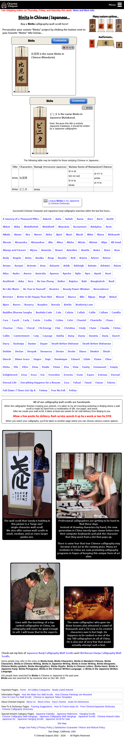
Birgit (102, 296)
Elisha (6, 367)
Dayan (44, 343)
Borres (17, 304)
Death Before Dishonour (97, 343)
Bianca (72, 296)
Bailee (61, 281)
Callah (81, 312)
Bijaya (91, 296)
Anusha (62, 257)
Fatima (43, 390)
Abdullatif (48, 226)
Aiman (18, 234)
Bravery (29, 304)
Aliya (104, 242)
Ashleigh (79, 265)
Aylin (78, 273)
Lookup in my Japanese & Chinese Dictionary (63, 202)
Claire (92, 328)
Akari (69, 234)
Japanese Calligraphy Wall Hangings (57, 716)
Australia (40, 273)
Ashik (66, 265)
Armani (19, 265)
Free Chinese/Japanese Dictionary (97, 706)
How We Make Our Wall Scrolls (37, 694)
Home (23, 689)
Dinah (106, 351)
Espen (90, 374)
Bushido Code (44, 312)
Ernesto (68, 374)
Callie (92, 312)
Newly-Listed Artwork (62, 689)
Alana (100, 234)
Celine (59, 320)
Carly (26, 320)
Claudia (104, 328)
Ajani (59, 234)
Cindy (82, 328)
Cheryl (31, 328)
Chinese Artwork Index (108, 716)
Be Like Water (11, 289)
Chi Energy (44, 328)
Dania (81, 335)
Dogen (37, 359)
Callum (103, 312)
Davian (32, 343)
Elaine (98, 359)
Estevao (102, 374)
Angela (17, 257)
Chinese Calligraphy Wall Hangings (19, 716)
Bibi (82, 296)
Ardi (73, 257)
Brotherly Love (84, 304)
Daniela (93, 335)
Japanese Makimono (67, 714)
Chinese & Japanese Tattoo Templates (52, 697)
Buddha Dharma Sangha (17, 312)
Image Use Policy (28, 727)
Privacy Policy (45, 727)
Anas (117, 250)
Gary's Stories (59, 702)
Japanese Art (8, 719)
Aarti (100, 218)
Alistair (93, 242)
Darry (6, 343)
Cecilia (48, 320)
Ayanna (54, 273)
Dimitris (94, 351)
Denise (60, 351)
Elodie (45, 367)
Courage (47, 335)
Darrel (116, 335)
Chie (57, 328)
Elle (16, 367)
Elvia (75, 367)
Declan (19, 351)
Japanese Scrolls (86, 716)
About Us (31, 702)
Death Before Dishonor (65, 343)
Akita (90, 234)
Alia (50, 242)
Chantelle (96, 320)
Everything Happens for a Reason (40, 382)
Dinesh (7, 359)
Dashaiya (18, 343)
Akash (79, 234)
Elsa (66, 367)
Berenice (8, 296)
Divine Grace (22, 359)
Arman (7, 265)
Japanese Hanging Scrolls (30, 719)
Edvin (87, 359)
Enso (24, 374)
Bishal (113, 296)
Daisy (71, 335)
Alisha (70, 242)
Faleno (111, 382)
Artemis (31, 265)
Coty (36, 335)
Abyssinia (63, 226)
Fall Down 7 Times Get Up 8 (19, 390)
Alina (60, 242)
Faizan (99, 382)
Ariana (83, 257)
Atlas (6, 273)
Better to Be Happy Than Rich (34, 296)
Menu (115, 5)
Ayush (97, 273)
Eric (43, 374)
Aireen (38, 234)
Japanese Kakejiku (45, 714)
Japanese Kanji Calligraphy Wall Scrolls (50, 653)
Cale (58, 312)
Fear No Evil (58, 390)
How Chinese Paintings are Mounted (73, 694)
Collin (6, 335)
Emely (86, 367)
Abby (17, 226)
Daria (105, 335)
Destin (71, 351)
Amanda (46, 250)
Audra (16, 273)
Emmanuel (99, 367)
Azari (108, 273)
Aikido (6, 234)
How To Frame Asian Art (66, 706)
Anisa (28, 257)
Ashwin (92, 265)
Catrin (36, 320)
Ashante (54, 265)
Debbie (7, 351)
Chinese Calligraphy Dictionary (17, 709)
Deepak (31, 351)
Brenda (55, 304)
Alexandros (37, 242)
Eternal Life (10, 382)
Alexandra (21, 242)
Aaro (90, 218)
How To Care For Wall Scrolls (16, 697)
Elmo (35, 367)
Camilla (116, 312)
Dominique (60, 359)
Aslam (117, 265)
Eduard (75, 359)
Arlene (107, 257)
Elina (108, 359)
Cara (5, 320)
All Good (116, 242)
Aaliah (69, 218)
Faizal (88, 382)
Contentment (22, 335)
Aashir (110, 218)
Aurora (27, 273)
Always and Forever (14, 250)
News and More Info (83, 10)
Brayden (42, 304)
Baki (84, 281)
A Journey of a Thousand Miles (21, 218)
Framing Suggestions (41, 706)
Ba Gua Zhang (45, 281)
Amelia (85, 250)
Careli (15, 320)
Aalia (58, 218)
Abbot (6, 226)
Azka (21, 281)
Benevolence (101, 289)
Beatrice (54, 289)
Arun (43, 265)
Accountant (80, 226)
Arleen (95, 257)
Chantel (81, 320)
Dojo (48, 359)
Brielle (68, 304)
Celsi (70, 320)
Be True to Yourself (34, 289)
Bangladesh (98, 281)
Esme (80, 374)
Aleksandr (114, 234)
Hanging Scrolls (87, 714)
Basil (111, 281)
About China (44, 702)
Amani (59, 250)
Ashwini (105, 265)
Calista (69, 312)
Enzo (34, 374)
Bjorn (6, 304)
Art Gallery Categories (39, 689)
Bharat (60, 296)
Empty (114, 367)
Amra (107, 250)
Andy (6, 257)
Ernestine (54, 374)
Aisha (49, 234)
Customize (60, 40)
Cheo (20, 328)
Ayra (87, 273)
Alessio (7, 242)
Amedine (72, 250)
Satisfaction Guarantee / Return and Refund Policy (79, 727)
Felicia (73, 390)
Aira (28, 234)
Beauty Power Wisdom (76, 289)
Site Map (61, 723)
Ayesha (67, 273)
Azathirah (8, 281)
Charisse (8, 328)
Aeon (109, 226)
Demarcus (46, 351)
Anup (51, 257)
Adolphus (96, 226)
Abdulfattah (31, 226)
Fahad (77, 382)
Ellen (25, 367)
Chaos (109, 320)
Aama (80, 218)
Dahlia (60, 335)
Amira (96, 250)
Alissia (81, 242)
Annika (39, 257)
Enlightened (10, 374)
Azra (30, 281)
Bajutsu (73, 281)
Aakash (47, 218)
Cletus (117, 328)
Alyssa (33, 250)
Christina (69, 328)
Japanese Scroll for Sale (57, 719)
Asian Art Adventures (78, 702)
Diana (82, 351)
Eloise (56, 367)
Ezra (66, 382)
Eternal (115, 374)
